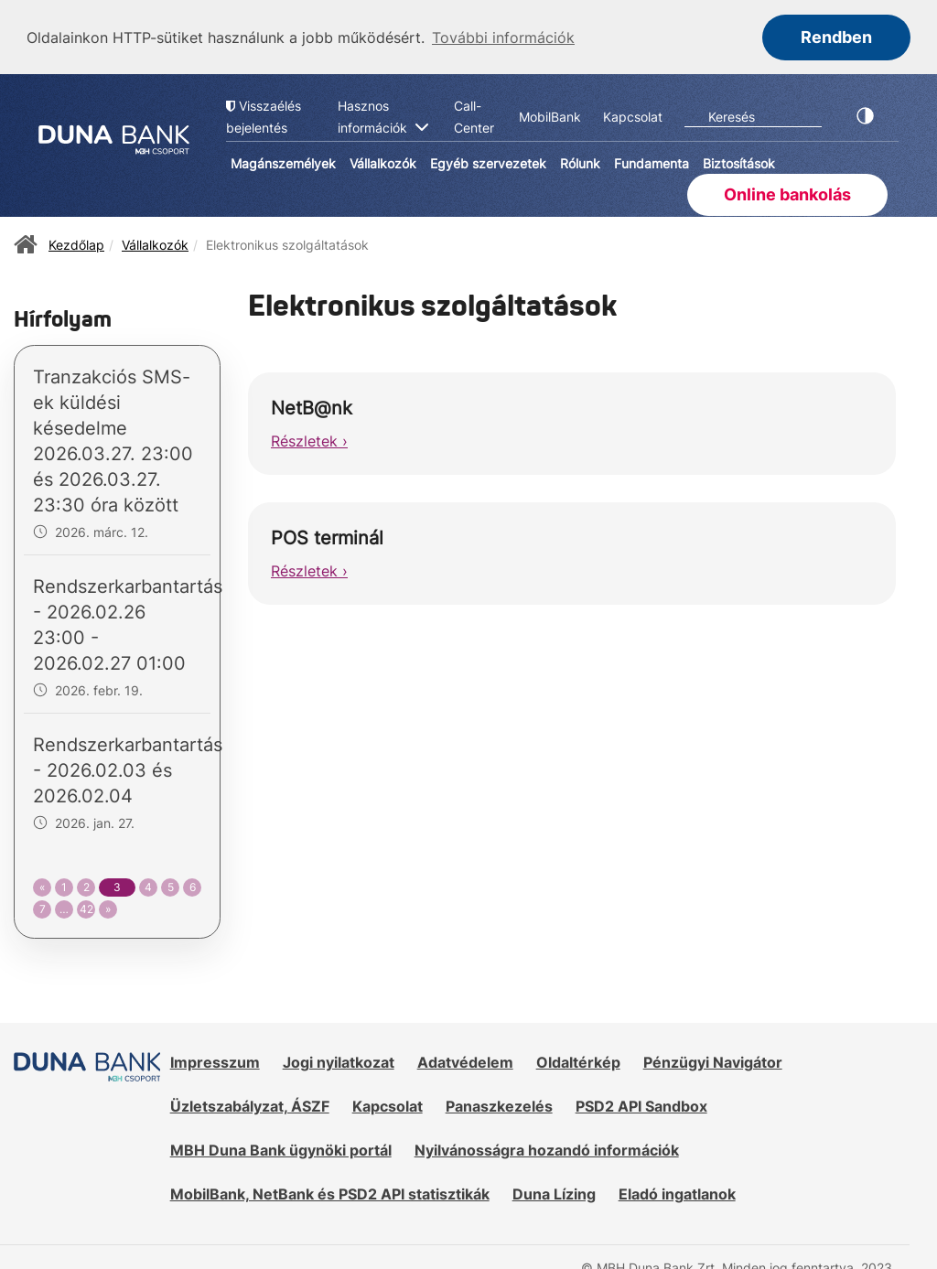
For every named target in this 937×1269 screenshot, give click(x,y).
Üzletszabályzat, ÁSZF (249, 1104)
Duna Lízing (554, 1192)
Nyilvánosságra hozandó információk (547, 1148)
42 (86, 907)
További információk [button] (503, 37)
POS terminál (327, 536)
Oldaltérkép (578, 1060)
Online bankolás (787, 192)
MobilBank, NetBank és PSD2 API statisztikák (330, 1192)
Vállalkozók (383, 162)
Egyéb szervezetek (488, 162)
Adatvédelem (465, 1060)
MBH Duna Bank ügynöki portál (281, 1148)
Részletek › (309, 439)
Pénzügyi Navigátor (712, 1060)
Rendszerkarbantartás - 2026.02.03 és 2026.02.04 (127, 768)
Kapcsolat (387, 1104)
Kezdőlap (76, 243)
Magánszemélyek (283, 162)
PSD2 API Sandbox (641, 1104)
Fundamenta (651, 162)
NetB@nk (311, 406)
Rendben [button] (836, 37)
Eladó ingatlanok (677, 1192)
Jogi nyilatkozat (338, 1060)
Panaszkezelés (499, 1104)
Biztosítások (739, 162)
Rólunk (580, 162)
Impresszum (215, 1060)
